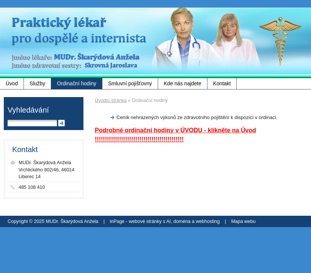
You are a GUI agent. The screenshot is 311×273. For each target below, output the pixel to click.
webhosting (208, 221)
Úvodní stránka (111, 100)
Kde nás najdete (182, 83)
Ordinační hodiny (76, 83)
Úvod (12, 83)
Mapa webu (243, 221)
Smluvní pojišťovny (130, 83)
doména (181, 221)
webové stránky (145, 221)
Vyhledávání (28, 110)
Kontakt (222, 83)
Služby (37, 83)
